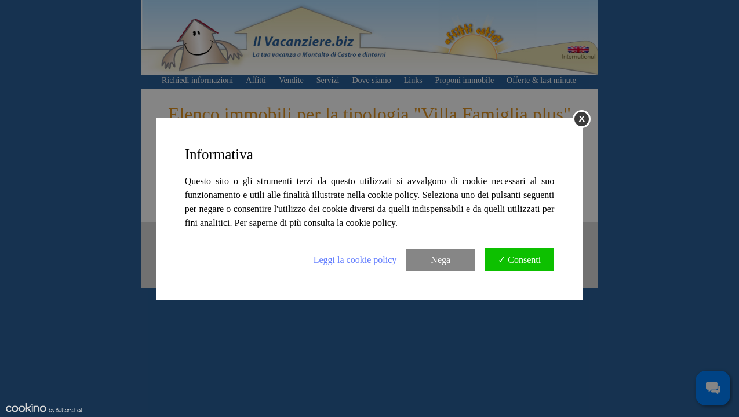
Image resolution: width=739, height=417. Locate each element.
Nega (440, 260)
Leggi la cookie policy (355, 260)
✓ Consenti (519, 260)
